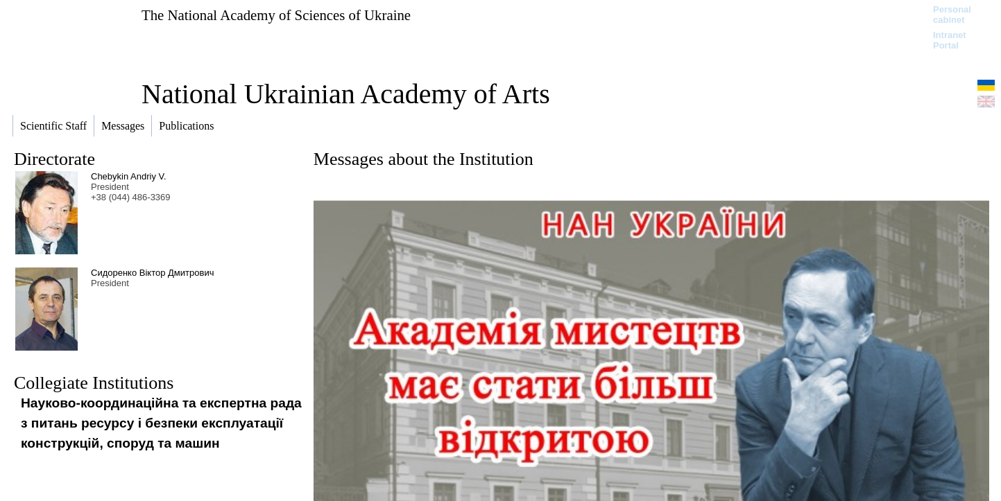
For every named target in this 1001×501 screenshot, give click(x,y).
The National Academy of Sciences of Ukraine (276, 15)
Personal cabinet (952, 14)
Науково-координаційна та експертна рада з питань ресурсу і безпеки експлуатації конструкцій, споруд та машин (161, 423)
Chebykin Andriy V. (128, 176)
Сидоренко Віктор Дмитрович (152, 272)
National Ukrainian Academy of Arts (346, 93)
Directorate (54, 159)
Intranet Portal (949, 40)
